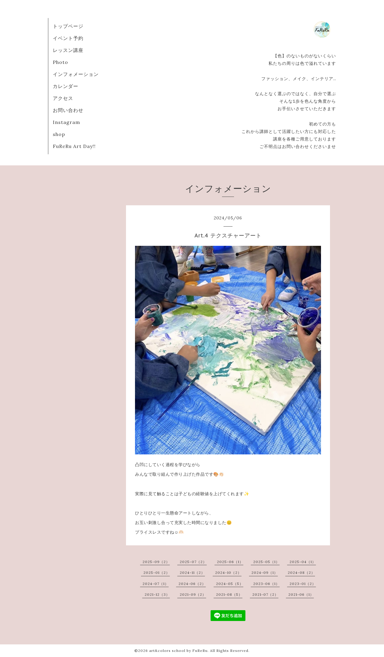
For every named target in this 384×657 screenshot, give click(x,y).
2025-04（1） (303, 561)
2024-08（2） (301, 572)
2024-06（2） (192, 583)
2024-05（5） (229, 583)
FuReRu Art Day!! (74, 146)
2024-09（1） (264, 572)
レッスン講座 (68, 50)
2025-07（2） (193, 561)
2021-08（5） (229, 594)
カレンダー (65, 86)
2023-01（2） (303, 583)
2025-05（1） (266, 561)
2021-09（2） (193, 594)
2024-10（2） (228, 572)
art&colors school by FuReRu (178, 650)
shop (59, 134)
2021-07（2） (265, 594)
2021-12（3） (157, 594)
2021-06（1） (301, 594)
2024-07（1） (155, 583)
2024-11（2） (192, 572)
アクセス (63, 98)
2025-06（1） (230, 561)
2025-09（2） (156, 561)
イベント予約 (68, 38)
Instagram (66, 122)
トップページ (68, 26)
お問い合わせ (68, 110)
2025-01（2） (156, 572)
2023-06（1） (266, 583)
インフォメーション (76, 74)
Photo (60, 62)
